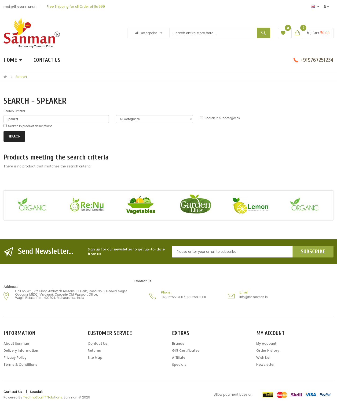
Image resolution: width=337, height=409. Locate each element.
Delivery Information (21, 350)
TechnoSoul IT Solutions (42, 397)
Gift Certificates (185, 350)
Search (21, 76)
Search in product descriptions (28, 126)
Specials (179, 364)
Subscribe (313, 251)
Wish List (263, 357)
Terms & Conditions (20, 364)
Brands (178, 343)
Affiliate (178, 357)
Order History (267, 350)
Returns (94, 350)
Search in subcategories (220, 118)
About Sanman (16, 343)
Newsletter (265, 364)
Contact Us (97, 343)
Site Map (95, 357)
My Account (266, 343)
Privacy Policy (15, 357)
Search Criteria (14, 111)
